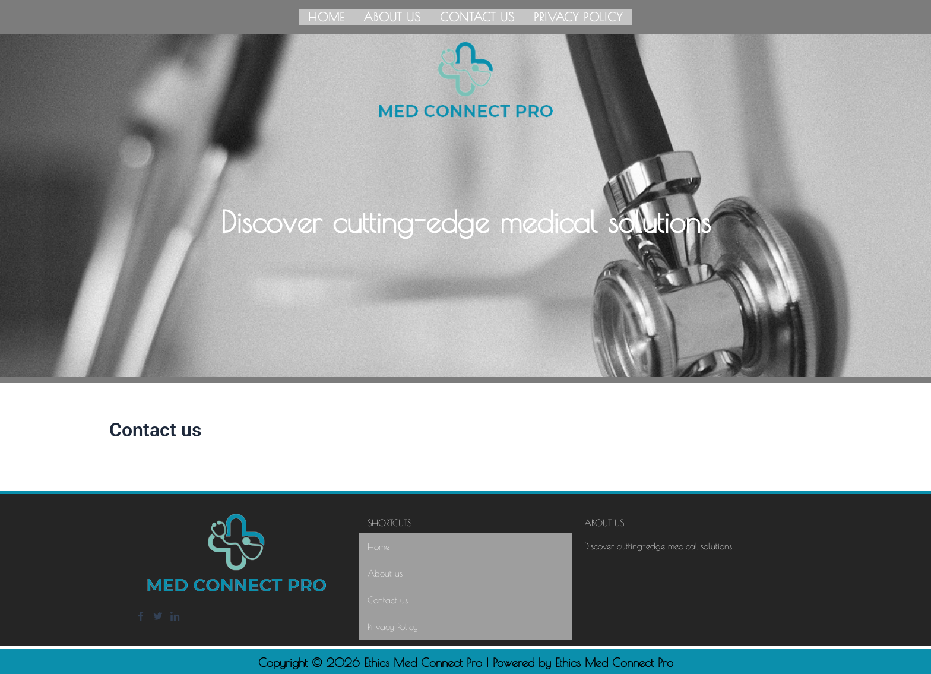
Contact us (477, 16)
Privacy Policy (578, 16)
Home (326, 16)
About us (392, 16)
